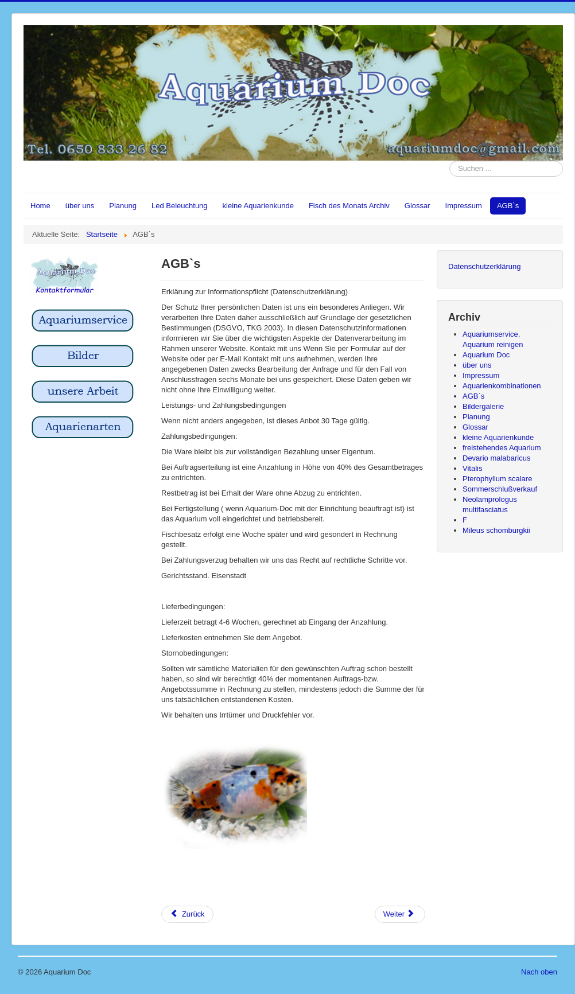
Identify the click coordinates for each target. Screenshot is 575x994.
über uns (80, 205)
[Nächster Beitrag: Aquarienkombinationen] (400, 914)
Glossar (417, 205)
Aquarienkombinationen (502, 385)
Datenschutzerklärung (484, 266)
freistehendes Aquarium (502, 447)
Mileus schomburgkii (496, 530)
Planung (123, 205)
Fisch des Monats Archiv (349, 205)
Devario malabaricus (497, 458)
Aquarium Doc (486, 354)
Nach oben (539, 972)
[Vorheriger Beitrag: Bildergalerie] (187, 914)
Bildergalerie (483, 406)
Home (40, 205)
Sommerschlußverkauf (500, 489)
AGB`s (508, 205)
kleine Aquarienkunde (258, 205)
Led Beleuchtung (179, 205)
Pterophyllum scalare (497, 478)
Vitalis (472, 468)
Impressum (463, 205)
